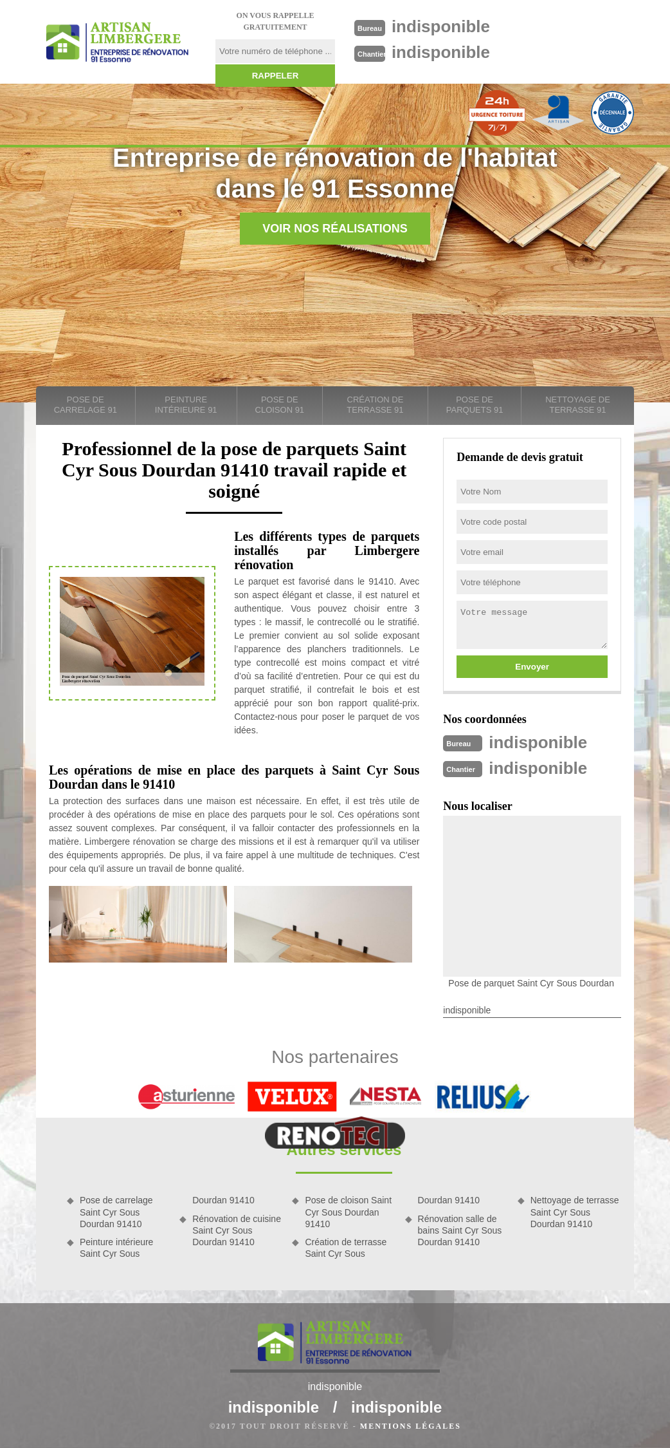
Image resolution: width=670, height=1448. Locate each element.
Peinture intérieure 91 (186, 405)
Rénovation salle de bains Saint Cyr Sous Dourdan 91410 (460, 1230)
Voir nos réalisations (335, 228)
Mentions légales (410, 1426)
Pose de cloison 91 (280, 405)
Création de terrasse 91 (375, 405)
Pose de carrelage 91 (85, 405)
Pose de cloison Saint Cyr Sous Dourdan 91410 (348, 1211)
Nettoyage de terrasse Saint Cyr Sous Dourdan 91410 (574, 1211)
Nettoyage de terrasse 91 (577, 405)
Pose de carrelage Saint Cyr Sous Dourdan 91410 (116, 1211)
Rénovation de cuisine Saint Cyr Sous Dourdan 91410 (236, 1230)
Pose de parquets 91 (474, 405)
